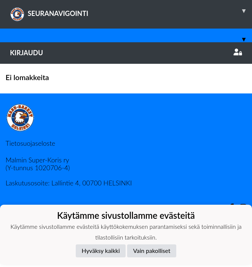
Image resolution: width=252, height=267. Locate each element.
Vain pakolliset (151, 250)
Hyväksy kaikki (101, 250)
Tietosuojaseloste (30, 143)
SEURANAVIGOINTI (131, 11)
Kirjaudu (126, 53)
